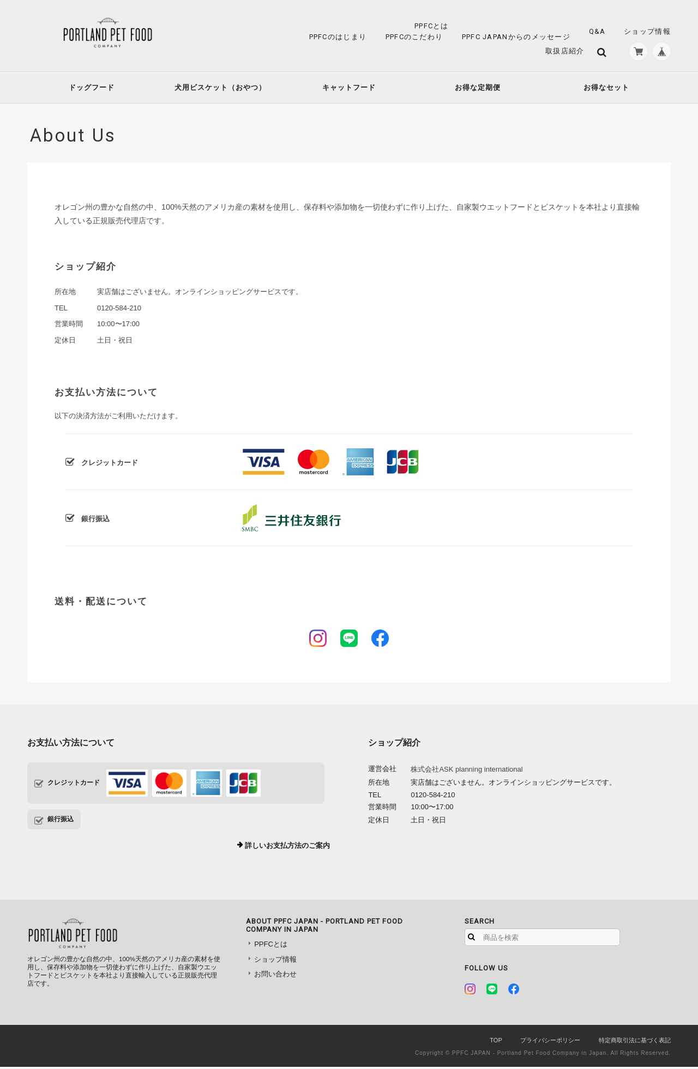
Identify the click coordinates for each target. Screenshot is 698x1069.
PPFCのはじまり (338, 37)
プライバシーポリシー (550, 1042)
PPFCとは (431, 26)
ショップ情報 (647, 31)
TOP (496, 1042)
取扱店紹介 (560, 52)
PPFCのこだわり (414, 37)
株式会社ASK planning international (466, 771)
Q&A (597, 31)
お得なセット (606, 89)
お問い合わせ (275, 976)
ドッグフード (92, 89)
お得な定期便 (478, 89)
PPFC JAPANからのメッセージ (516, 37)
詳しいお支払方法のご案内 (287, 848)
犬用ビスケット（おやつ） (220, 89)
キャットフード (349, 89)
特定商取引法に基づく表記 (635, 1042)
